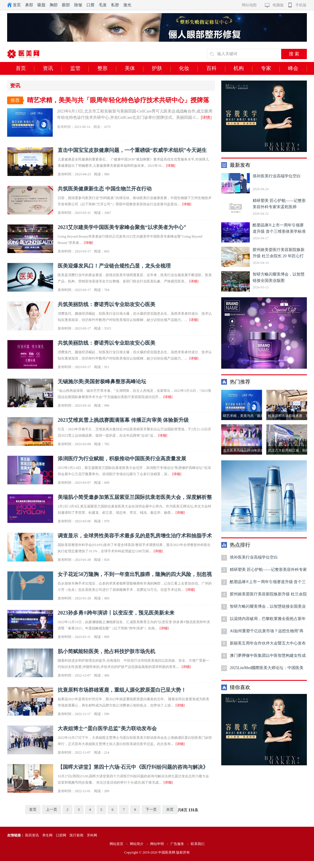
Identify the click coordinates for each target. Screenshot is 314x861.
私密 (115, 5)
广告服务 (177, 844)
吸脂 (41, 5)
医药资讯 (32, 835)
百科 (215, 68)
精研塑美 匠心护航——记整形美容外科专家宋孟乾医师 (268, 571)
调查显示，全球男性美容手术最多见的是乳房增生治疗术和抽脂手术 (135, 536)
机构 (243, 68)
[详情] (206, 117)
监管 (79, 68)
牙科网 (92, 835)
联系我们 (197, 844)
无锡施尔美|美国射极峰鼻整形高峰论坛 (102, 381)
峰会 (297, 68)
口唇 (90, 5)
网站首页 (116, 844)
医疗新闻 (76, 835)
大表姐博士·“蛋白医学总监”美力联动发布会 (107, 728)
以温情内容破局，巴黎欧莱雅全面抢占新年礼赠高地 (268, 621)
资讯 (52, 68)
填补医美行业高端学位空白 (277, 176)
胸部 (54, 5)
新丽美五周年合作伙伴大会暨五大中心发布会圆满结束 (268, 645)
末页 (170, 809)
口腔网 (61, 835)
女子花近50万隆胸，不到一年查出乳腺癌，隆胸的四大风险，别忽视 (135, 574)
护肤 (161, 68)
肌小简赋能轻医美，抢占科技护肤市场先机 (106, 651)
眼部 (66, 5)
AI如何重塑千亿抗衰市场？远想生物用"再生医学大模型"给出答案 (267, 633)
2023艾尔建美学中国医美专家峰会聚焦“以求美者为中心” (122, 227)
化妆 (188, 68)
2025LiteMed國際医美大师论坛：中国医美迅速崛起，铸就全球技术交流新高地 (266, 670)
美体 (134, 68)
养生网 (47, 835)
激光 (127, 5)
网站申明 (157, 844)
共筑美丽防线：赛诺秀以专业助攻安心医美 (106, 304)
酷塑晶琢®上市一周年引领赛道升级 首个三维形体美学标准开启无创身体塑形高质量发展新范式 (268, 584)
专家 (270, 68)
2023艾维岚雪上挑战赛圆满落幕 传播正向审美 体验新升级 (123, 420)
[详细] (170, 166)
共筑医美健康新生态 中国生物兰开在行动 (105, 189)
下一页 (151, 809)
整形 (106, 68)
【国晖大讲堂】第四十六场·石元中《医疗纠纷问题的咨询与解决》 (133, 767)
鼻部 (29, 5)
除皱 (78, 5)
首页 (17, 5)
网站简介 (137, 844)
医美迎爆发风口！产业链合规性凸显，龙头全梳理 (114, 266)
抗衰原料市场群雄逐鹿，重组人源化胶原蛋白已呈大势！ (122, 690)
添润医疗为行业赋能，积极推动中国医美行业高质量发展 (122, 458)
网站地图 (249, 5)
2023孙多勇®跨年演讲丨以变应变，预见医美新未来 (116, 613)
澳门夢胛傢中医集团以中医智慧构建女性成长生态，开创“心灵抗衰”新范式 (268, 657)
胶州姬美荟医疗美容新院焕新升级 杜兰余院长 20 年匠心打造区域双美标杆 (279, 256)
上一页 (51, 809)
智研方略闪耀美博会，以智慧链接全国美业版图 (268, 608)
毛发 (103, 5)
